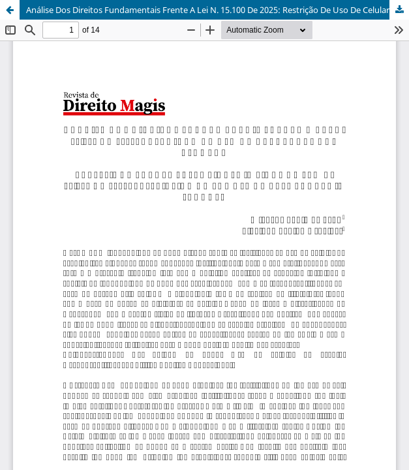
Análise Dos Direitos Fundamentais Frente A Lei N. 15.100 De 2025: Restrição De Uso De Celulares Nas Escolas (217, 10)
